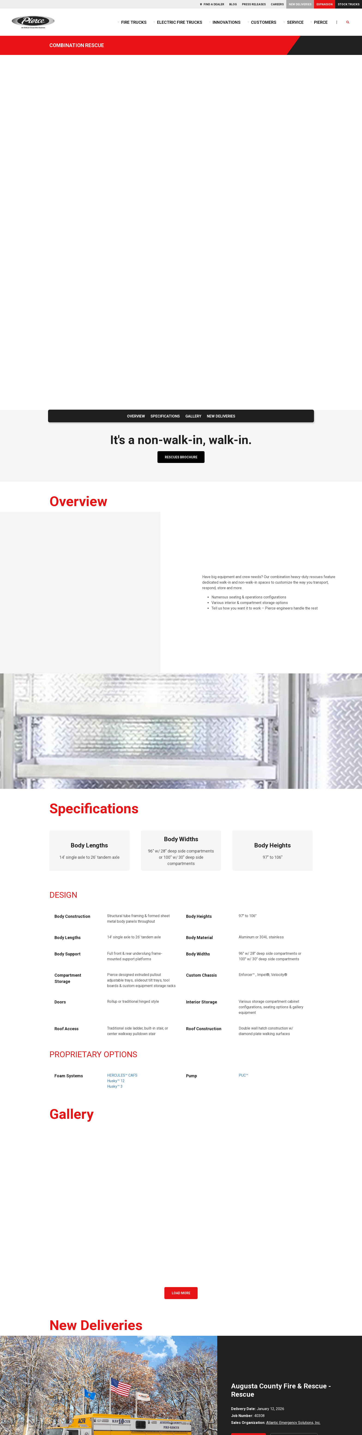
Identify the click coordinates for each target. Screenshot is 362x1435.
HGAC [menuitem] (283, 1353)
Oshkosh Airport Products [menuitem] (299, 1326)
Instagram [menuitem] (32, 1296)
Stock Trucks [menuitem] (348, 4)
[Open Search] (348, 22)
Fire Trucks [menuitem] (134, 22)
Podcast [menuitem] (192, 1318)
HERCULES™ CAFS (122, 830)
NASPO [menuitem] (284, 1360)
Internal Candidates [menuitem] (201, 1345)
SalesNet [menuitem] (193, 1365)
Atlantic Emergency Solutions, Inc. (293, 1177)
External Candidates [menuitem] (202, 1338)
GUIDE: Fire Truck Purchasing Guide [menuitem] (214, 1303)
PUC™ (243, 830)
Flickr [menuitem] (28, 1286)
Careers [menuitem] (277, 4)
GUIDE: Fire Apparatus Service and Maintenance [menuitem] (224, 1289)
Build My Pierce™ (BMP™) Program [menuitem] (121, 1326)
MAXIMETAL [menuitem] (288, 1303)
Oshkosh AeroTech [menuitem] (293, 1318)
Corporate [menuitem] (290, 1266)
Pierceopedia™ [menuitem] (198, 1311)
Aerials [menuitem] (98, 1289)
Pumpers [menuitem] (100, 1296)
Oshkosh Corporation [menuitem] (295, 1274)
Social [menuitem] (21, 1266)
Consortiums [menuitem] (293, 1345)
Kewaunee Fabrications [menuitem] (297, 1296)
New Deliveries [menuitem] (300, 4)
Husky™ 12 (116, 836)
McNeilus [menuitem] (286, 1311)
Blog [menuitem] (233, 4)
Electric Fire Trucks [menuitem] (179, 22)
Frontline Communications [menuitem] (299, 1281)
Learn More (248, 1194)
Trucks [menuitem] (101, 1266)
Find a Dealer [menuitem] (214, 4)
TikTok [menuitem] (29, 1315)
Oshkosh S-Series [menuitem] (293, 1333)
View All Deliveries (294, 1194)
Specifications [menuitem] (165, 217)
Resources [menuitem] (197, 1266)
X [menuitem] (25, 1325)
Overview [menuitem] (136, 217)
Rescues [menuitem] (100, 1303)
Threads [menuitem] (31, 1344)
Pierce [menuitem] (321, 22)
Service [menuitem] (295, 22)
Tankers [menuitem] (99, 1311)
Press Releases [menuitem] (254, 4)
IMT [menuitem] (281, 1289)
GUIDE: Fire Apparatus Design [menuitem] (210, 1281)
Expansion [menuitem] (325, 4)
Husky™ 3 (115, 841)
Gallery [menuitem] (193, 217)
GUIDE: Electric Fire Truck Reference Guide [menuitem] (220, 1296)
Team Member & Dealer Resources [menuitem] (222, 1357)
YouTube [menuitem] (31, 1334)
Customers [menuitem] (263, 22)
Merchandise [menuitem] (225, 1401)
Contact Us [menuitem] (23, 1401)
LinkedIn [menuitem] (31, 1305)
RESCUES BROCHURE (181, 258)
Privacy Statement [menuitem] (58, 1401)
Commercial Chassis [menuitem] (109, 1281)
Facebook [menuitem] (32, 1276)
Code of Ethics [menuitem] (97, 1401)
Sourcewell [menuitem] (287, 1375)
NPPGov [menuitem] (285, 1368)
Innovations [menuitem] (227, 22)
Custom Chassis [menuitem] (106, 1274)
